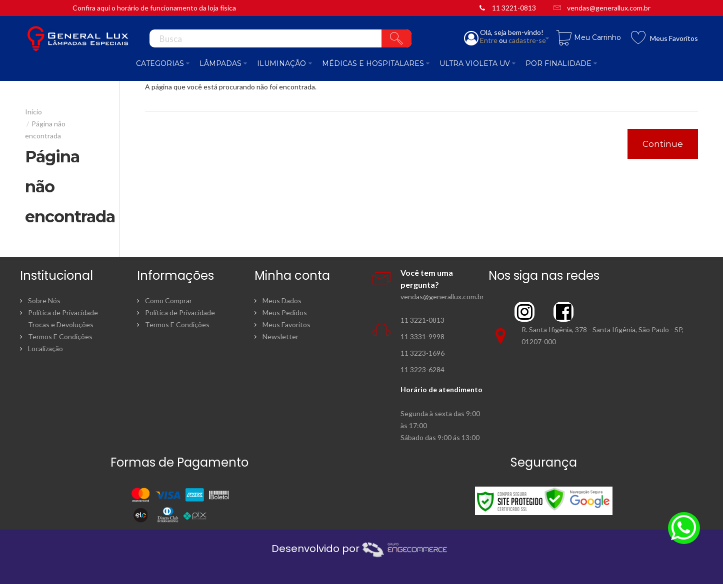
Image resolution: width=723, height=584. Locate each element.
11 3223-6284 (422, 369)
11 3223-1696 (422, 353)
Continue (662, 144)
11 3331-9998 (422, 336)
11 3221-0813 (514, 7)
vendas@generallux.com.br (608, 7)
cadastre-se (527, 40)
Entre (489, 40)
